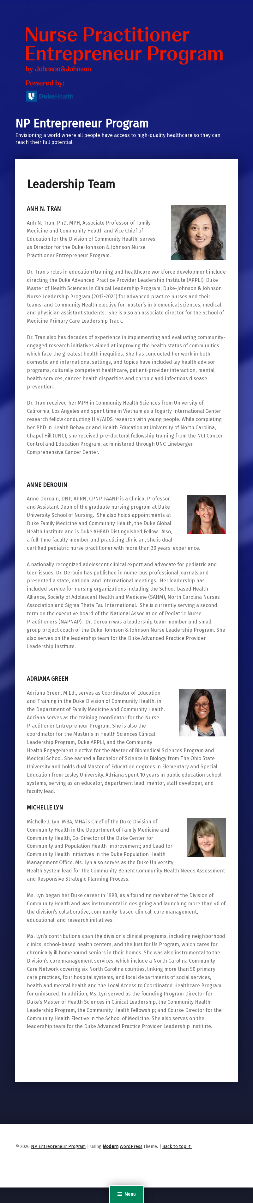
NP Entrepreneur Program (82, 124)
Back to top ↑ (177, 1146)
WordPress (131, 1146)
